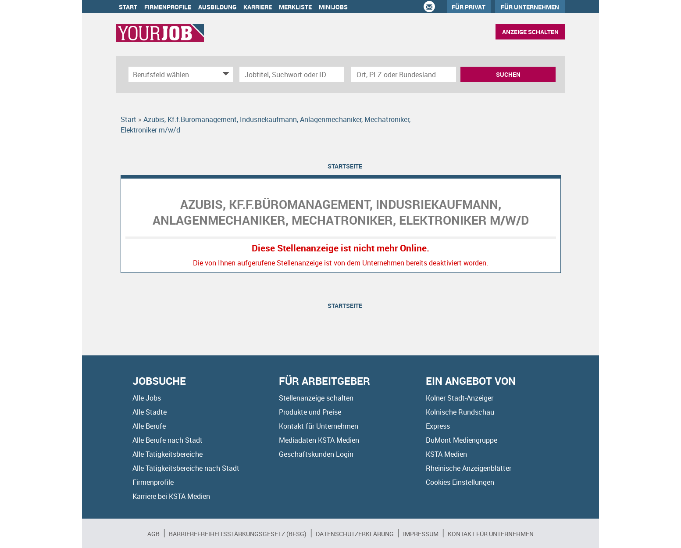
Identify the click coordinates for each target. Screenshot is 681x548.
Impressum (421, 534)
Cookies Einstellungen (460, 482)
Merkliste (295, 7)
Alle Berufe (149, 426)
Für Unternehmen (530, 7)
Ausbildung (217, 7)
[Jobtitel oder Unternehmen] (291, 74)
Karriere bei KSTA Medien (171, 496)
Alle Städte (149, 412)
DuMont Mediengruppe (461, 440)
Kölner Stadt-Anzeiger (459, 398)
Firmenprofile (167, 7)
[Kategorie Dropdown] (224, 74)
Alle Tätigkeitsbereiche (167, 454)
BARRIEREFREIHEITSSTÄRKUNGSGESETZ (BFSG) (238, 534)
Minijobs (333, 7)
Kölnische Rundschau (460, 412)
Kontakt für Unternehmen (318, 426)
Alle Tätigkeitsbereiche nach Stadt (185, 468)
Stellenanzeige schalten (316, 398)
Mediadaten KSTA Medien (319, 440)
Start (128, 7)
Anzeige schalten (530, 32)
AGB (153, 534)
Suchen (508, 74)
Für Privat (468, 7)
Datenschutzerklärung (355, 534)
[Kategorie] (172, 74)
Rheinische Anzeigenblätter (468, 468)
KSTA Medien (446, 454)
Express (438, 426)
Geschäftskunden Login (316, 454)
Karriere (257, 7)
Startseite (345, 166)
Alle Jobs (146, 398)
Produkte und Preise (310, 412)
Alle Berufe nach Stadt (167, 440)
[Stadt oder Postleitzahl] (403, 74)
